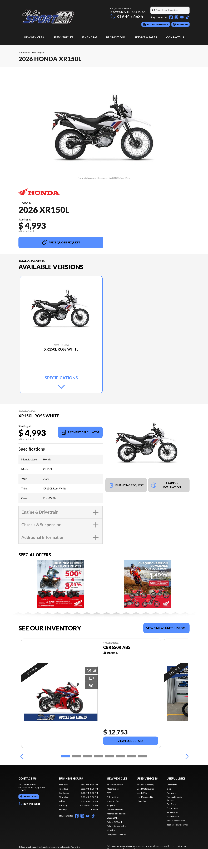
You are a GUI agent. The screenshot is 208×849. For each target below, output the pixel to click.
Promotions (116, 37)
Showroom (24, 52)
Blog (169, 788)
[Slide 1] (65, 756)
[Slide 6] (120, 756)
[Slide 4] (98, 756)
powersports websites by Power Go (63, 847)
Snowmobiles (113, 801)
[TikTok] (187, 17)
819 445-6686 (126, 16)
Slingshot (111, 805)
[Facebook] (171, 17)
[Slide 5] (109, 756)
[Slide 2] (76, 756)
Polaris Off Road (114, 822)
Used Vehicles (63, 37)
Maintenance (173, 816)
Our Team (171, 804)
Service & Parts (146, 37)
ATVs (109, 793)
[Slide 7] (131, 756)
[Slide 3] (87, 756)
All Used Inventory (145, 784)
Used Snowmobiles (146, 797)
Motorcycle (38, 52)
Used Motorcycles (145, 788)
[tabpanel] (78, 797)
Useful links (176, 778)
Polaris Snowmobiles (116, 826)
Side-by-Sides (113, 797)
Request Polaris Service (177, 824)
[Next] (186, 756)
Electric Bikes (113, 818)
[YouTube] (182, 17)
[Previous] (21, 756)
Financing (89, 37)
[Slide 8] (142, 756)
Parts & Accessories (176, 820)
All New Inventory (115, 784)
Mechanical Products (116, 813)
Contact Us (175, 37)
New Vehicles (34, 37)
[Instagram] (176, 17)
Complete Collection (116, 834)
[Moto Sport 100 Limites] (61, 16)
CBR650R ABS (116, 647)
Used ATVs (142, 793)
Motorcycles (113, 788)
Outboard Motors (115, 809)
